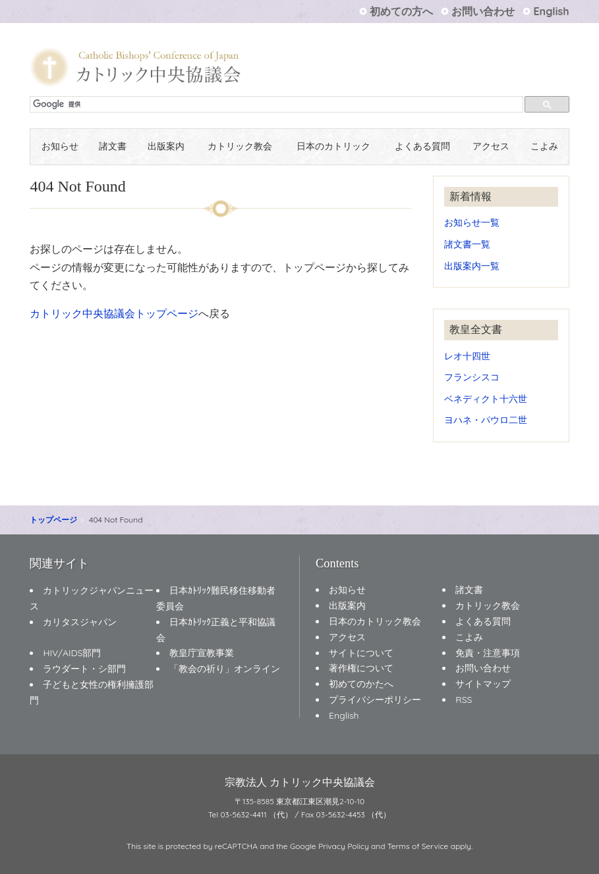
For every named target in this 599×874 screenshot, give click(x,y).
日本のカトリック (333, 146)
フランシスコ (471, 376)
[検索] (277, 104)
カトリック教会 (240, 146)
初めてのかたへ (361, 684)
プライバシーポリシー (375, 700)
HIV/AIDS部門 (72, 653)
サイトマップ (483, 684)
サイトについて (361, 653)
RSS (463, 700)
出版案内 (166, 146)
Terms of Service (418, 846)
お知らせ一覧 (471, 222)
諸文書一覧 (467, 243)
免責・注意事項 (487, 653)
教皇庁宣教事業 (201, 653)
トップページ (53, 520)
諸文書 (113, 146)
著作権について (361, 668)
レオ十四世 (467, 355)
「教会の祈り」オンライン (224, 669)
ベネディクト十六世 (485, 398)
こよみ (544, 146)
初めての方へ (401, 11)
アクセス (490, 146)
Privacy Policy (343, 846)
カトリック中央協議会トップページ (114, 313)
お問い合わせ (483, 11)
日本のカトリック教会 (375, 621)
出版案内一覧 (471, 265)
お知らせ (60, 146)
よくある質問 (422, 146)
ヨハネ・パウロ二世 (485, 419)
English (551, 11)
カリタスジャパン (80, 622)
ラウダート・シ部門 (84, 669)
